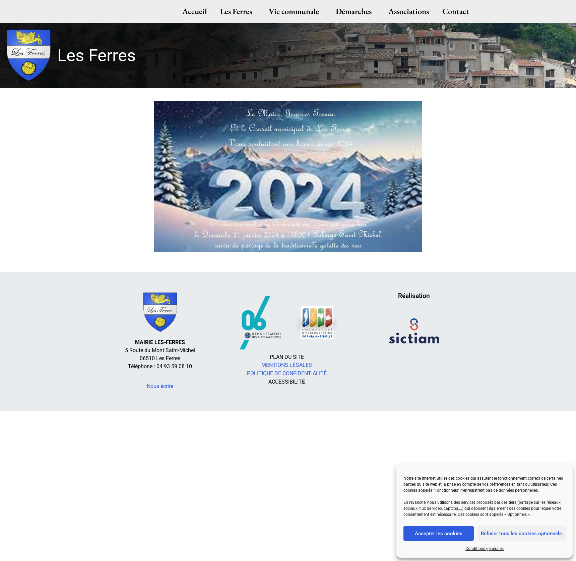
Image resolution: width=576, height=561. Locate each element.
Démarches (355, 11)
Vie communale (295, 11)
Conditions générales (484, 548)
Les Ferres (237, 11)
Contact (455, 11)
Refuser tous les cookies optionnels (521, 534)
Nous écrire (160, 386)
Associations (408, 11)
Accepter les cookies (438, 534)
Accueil (195, 11)
